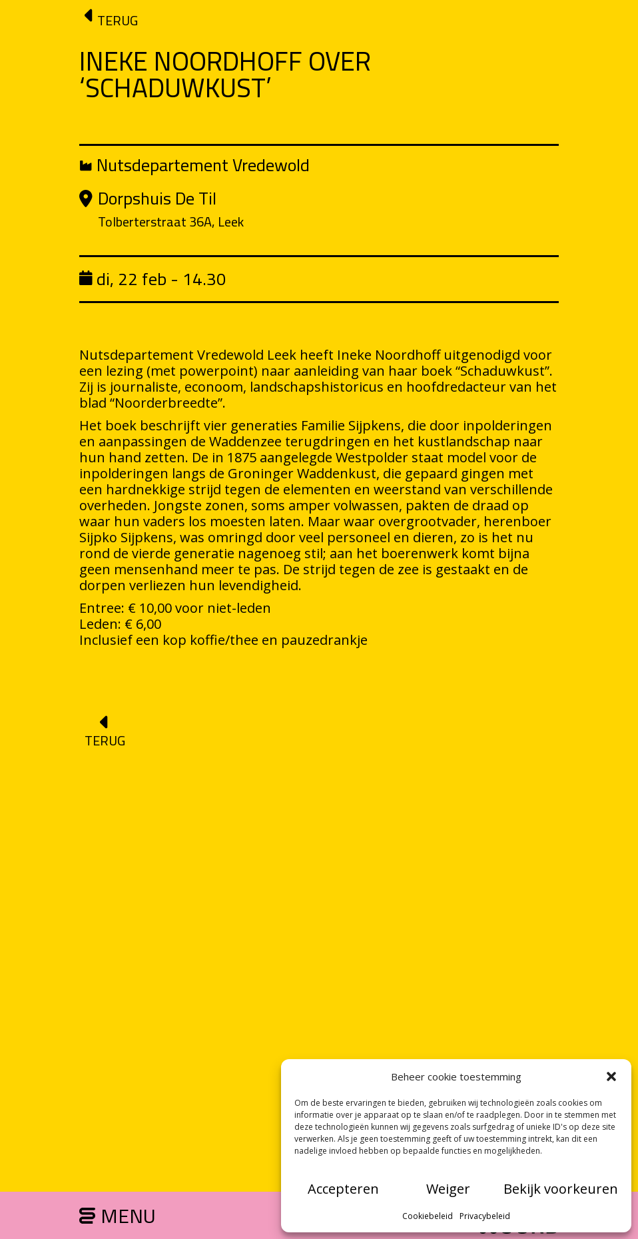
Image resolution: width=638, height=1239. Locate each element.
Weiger (448, 1189)
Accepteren (343, 1189)
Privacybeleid (485, 1216)
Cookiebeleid (427, 1216)
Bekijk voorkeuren (560, 1189)
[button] (611, 1076)
